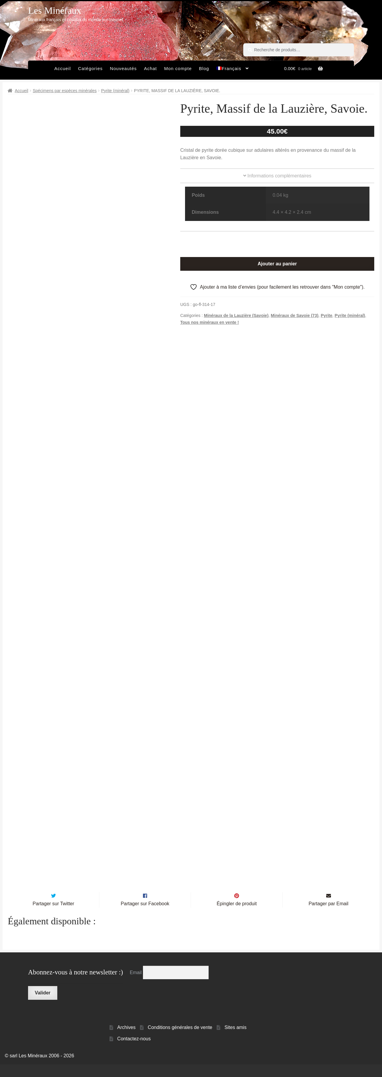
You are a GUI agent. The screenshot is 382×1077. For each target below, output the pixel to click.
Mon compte (178, 68)
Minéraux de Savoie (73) (294, 315)
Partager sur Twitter (53, 916)
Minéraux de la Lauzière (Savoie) (236, 315)
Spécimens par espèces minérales (65, 90)
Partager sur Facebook (145, 916)
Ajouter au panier (277, 263)
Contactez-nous (134, 1051)
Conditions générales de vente (180, 1039)
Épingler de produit (237, 916)
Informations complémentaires (277, 175)
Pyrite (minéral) (115, 90)
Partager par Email (328, 916)
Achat (150, 68)
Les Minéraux (54, 10)
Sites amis (235, 1039)
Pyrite (326, 315)
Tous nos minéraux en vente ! (209, 322)
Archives (126, 1039)
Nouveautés (123, 68)
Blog (204, 68)
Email (136, 985)
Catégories (90, 68)
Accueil (62, 68)
